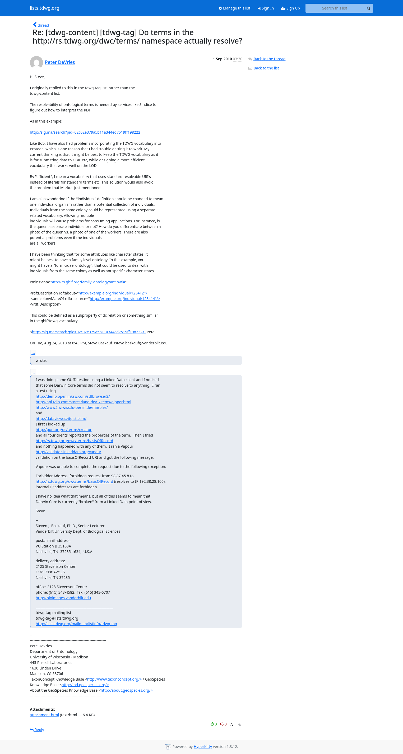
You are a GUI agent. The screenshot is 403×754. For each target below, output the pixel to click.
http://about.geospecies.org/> (127, 690)
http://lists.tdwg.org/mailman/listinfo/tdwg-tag (76, 623)
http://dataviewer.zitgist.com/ (61, 418)
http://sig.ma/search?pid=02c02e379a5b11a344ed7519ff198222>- (89, 331)
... (33, 352)
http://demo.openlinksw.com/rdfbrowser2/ (73, 396)
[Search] (368, 8)
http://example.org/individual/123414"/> (125, 298)
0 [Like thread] (214, 724)
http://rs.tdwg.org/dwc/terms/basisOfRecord (74, 440)
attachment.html (44, 714)
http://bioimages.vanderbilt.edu (63, 597)
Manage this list (235, 8)
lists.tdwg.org (44, 8)
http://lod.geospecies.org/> (85, 684)
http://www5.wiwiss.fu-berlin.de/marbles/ (72, 407)
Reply (37, 729)
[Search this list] (334, 8)
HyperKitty (203, 746)
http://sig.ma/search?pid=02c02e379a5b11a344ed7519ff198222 (85, 132)
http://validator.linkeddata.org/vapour (68, 451)
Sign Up (290, 8)
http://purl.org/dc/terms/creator (63, 429)
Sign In (266, 8)
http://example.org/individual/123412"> (113, 293)
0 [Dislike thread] (223, 724)
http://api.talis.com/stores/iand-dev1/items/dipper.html (83, 401)
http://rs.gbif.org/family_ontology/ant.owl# (88, 281)
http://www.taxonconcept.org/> (114, 679)
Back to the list (263, 68)
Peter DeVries (60, 62)
